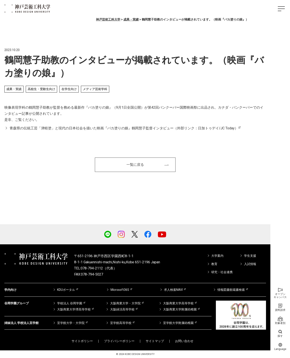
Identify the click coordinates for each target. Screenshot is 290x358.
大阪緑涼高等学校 (122, 309)
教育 (214, 264)
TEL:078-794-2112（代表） (95, 268)
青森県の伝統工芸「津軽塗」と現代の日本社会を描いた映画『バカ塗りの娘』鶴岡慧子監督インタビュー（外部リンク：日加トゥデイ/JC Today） (124, 128)
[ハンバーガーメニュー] (281, 8)
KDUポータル (66, 289)
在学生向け (69, 89)
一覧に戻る (135, 165)
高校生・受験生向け (41, 89)
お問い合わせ (184, 341)
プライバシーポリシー (119, 341)
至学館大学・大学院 (71, 323)
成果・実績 (14, 89)
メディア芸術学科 (95, 89)
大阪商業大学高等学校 (178, 303)
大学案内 (217, 255)
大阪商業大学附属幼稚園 (180, 309)
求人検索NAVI (173, 289)
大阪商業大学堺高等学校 (74, 309)
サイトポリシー (82, 341)
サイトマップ (155, 341)
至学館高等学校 (120, 323)
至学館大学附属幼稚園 (178, 323)
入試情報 (250, 264)
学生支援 (250, 255)
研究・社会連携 (222, 272)
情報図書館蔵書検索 (231, 289)
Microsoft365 (120, 289)
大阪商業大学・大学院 (125, 303)
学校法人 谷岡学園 (69, 303)
